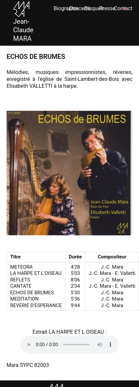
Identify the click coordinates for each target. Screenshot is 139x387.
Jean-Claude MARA (23, 23)
